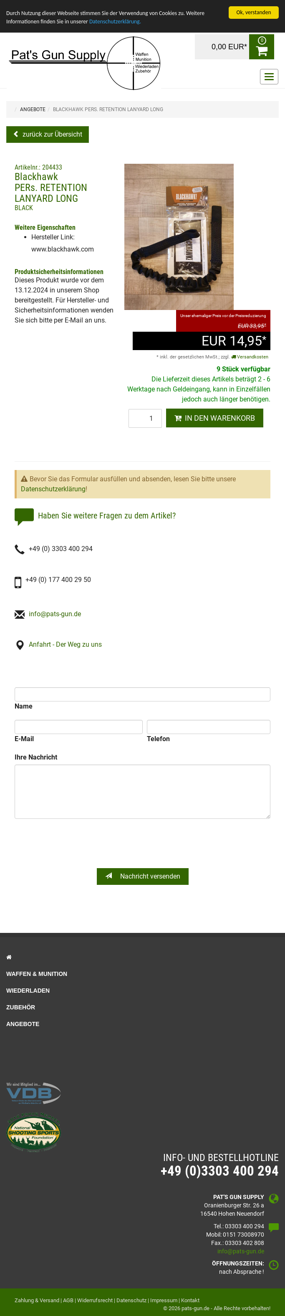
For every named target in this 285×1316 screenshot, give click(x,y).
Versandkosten (249, 357)
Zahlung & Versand (37, 1300)
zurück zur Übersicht (51, 134)
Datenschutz (131, 1300)
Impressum (163, 1300)
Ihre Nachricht (36, 757)
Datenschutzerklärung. (115, 21)
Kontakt (190, 1300)
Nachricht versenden (142, 876)
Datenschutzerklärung (53, 489)
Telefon (158, 739)
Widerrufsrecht (95, 1300)
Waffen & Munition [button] (36, 973)
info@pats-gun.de (55, 614)
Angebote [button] (22, 1024)
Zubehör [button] (20, 1007)
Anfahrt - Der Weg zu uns (65, 644)
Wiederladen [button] (28, 990)
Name (24, 706)
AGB (68, 1300)
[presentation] (143, 843)
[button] (142, 957)
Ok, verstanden (253, 12)
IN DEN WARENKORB (214, 418)
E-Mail (24, 739)
